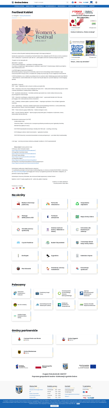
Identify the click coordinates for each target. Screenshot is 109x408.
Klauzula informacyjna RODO (36, 389)
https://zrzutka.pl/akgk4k (20, 171)
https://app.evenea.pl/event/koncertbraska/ (23, 157)
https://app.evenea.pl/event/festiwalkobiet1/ (24, 150)
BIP (30, 391)
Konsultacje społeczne (35, 395)
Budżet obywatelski (34, 393)
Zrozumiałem (55, 406)
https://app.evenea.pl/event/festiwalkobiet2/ (24, 153)
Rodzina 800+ (33, 397)
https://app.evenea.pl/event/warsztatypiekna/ (24, 160)
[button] (96, 2)
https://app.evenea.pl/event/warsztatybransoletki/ (25, 163)
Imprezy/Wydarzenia (25, 15)
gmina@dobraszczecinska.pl (72, 394)
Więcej (67, 396)
